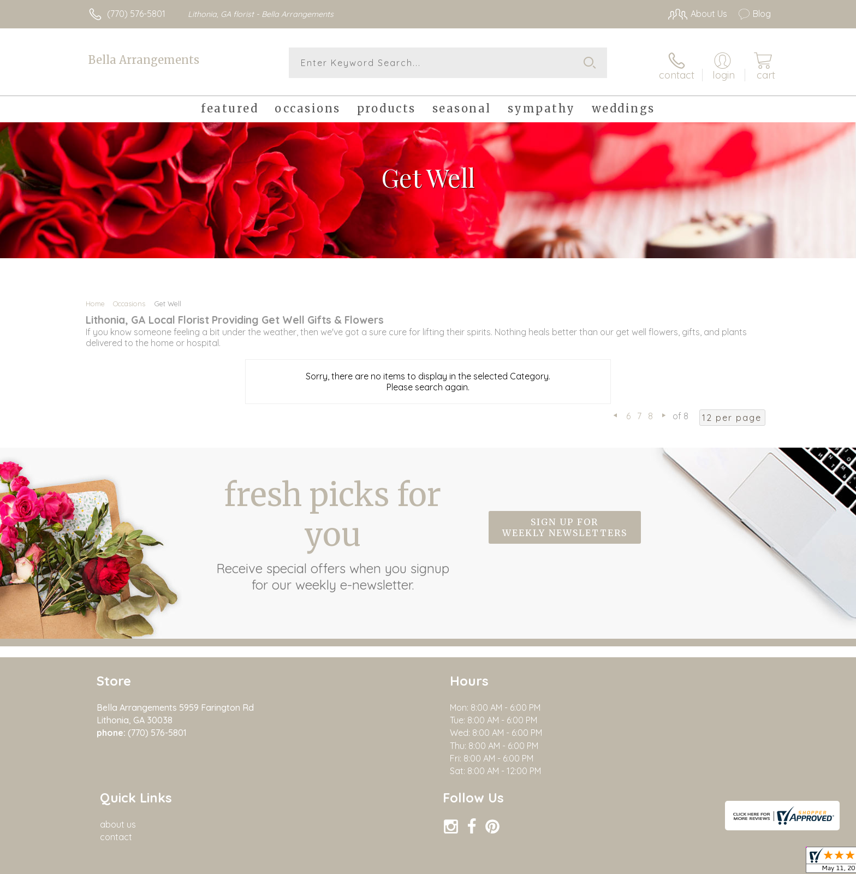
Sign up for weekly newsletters (564, 523)
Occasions (129, 299)
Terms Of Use (621, 862)
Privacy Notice (686, 862)
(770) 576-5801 (136, 13)
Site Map (741, 862)
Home (95, 299)
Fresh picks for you (332, 529)
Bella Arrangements (143, 60)
